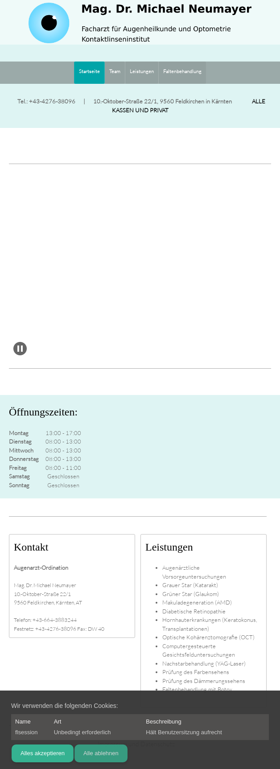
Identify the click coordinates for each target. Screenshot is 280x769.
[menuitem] (89, 73)
